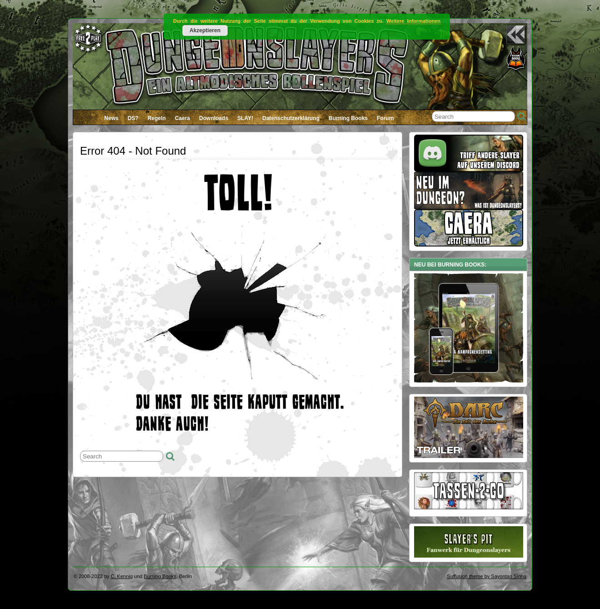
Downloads (213, 118)
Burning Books (348, 118)
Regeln (157, 118)
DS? (133, 118)
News (111, 118)
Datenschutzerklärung (291, 118)
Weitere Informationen (413, 21)
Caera (182, 118)
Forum (385, 118)
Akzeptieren (205, 30)
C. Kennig (122, 576)
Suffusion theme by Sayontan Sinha (486, 576)
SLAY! (245, 118)
